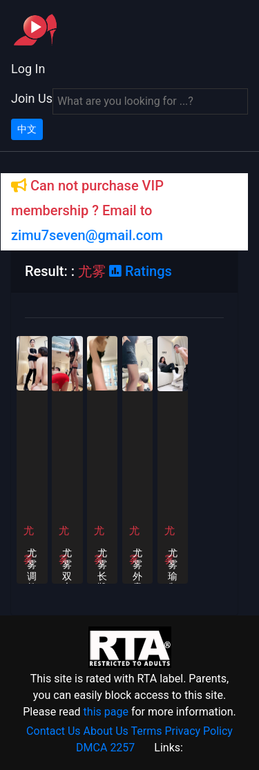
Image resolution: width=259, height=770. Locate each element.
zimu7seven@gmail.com (87, 235)
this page (106, 711)
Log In (28, 68)
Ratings (140, 271)
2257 (122, 747)
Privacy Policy (198, 731)
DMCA (91, 747)
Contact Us (53, 731)
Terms (146, 731)
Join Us (31, 98)
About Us (106, 731)
